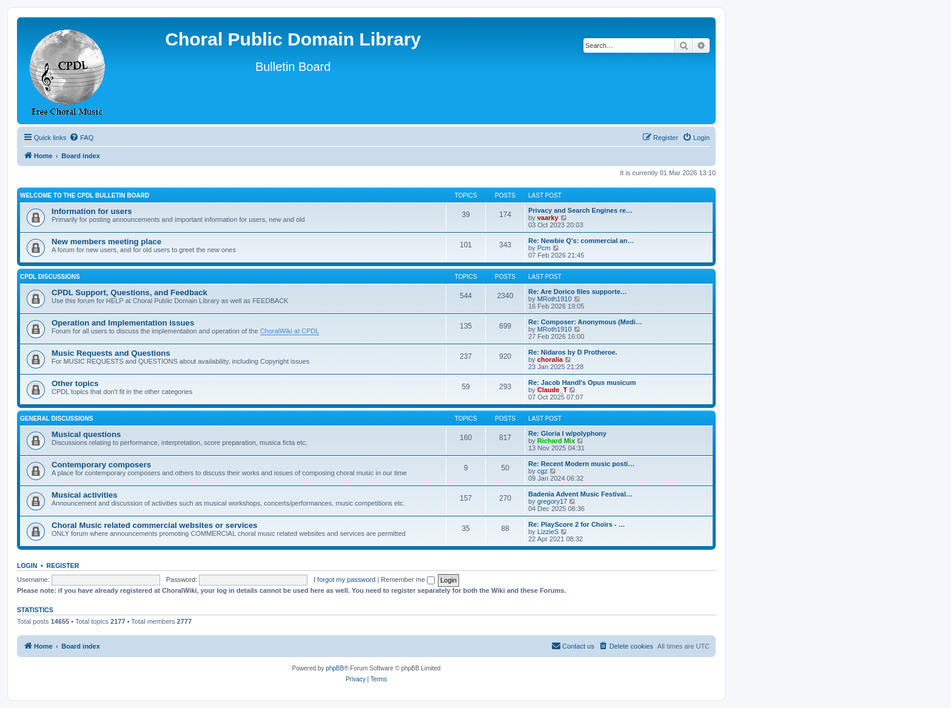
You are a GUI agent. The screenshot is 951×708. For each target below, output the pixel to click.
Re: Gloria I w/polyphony (567, 433)
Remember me (408, 579)
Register (63, 565)
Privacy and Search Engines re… (580, 210)
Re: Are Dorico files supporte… (577, 291)
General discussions (56, 418)
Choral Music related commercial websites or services (154, 525)
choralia (550, 359)
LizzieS (548, 531)
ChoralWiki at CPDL (290, 331)
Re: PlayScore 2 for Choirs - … (576, 524)
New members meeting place (106, 241)
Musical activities (84, 494)
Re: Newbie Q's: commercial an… (581, 240)
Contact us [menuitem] (572, 645)
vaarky (548, 217)
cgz (542, 471)
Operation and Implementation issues (123, 322)
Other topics (75, 383)
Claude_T (552, 389)
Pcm (544, 248)
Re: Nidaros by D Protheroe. (572, 352)
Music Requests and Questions (111, 353)
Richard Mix (556, 440)
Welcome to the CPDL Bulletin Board (84, 195)
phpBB (335, 668)
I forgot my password (344, 579)
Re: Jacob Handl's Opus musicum (582, 382)
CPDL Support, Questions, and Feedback (129, 292)
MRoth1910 (554, 298)
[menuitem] (81, 137)
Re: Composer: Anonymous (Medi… (585, 322)
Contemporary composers (101, 464)
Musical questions (86, 434)
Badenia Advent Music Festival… (580, 494)
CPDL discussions (50, 276)
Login (27, 565)
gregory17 (552, 501)
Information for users (92, 211)
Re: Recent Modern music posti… (581, 463)
